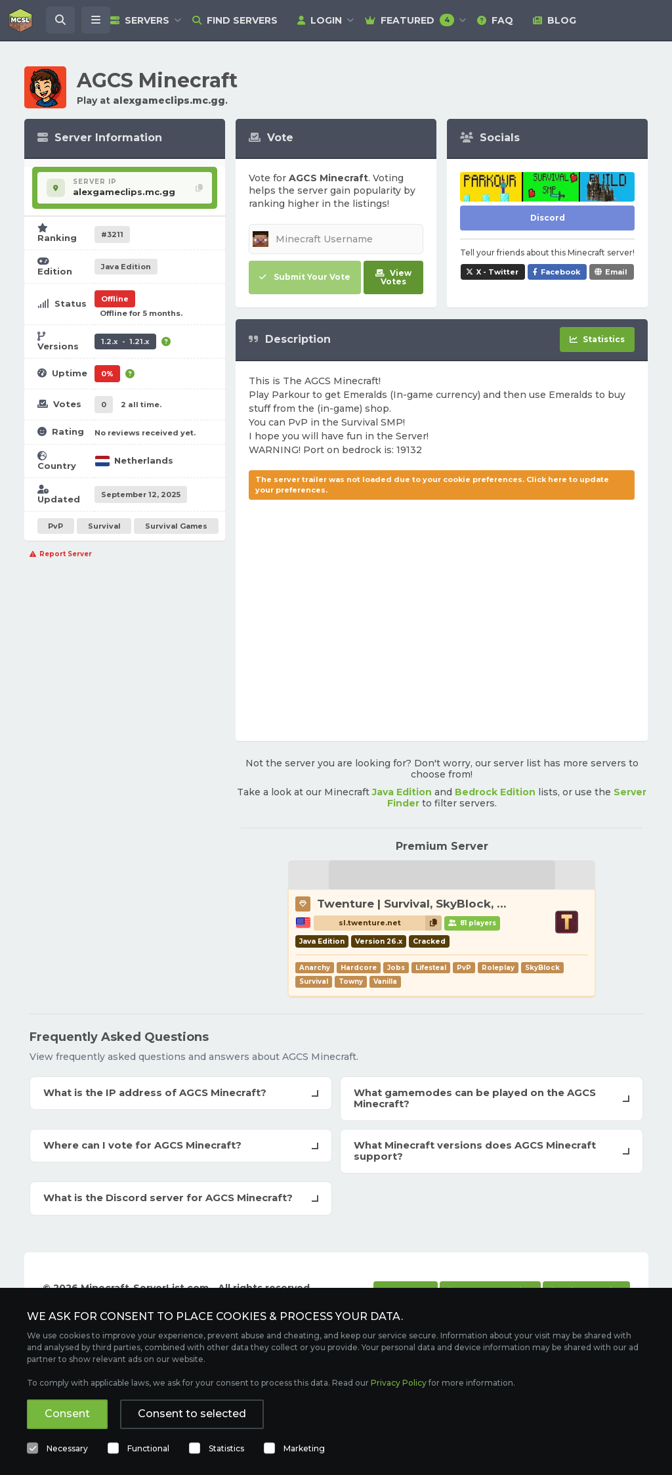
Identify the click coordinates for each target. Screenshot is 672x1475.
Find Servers (235, 20)
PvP (55, 526)
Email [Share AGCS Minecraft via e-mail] (616, 271)
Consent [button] (67, 1413)
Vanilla (385, 981)
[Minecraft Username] (336, 239)
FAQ (495, 20)
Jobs (396, 967)
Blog (554, 20)
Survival (104, 526)
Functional (148, 1448)
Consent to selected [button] (192, 1413)
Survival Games (176, 526)
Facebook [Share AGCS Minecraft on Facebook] (560, 271)
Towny (351, 981)
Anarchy (314, 967)
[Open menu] (95, 20)
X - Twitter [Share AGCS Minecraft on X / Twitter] (497, 271)
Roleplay (498, 967)
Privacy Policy (399, 1383)
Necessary (67, 1448)
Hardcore (359, 967)
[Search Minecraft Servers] (60, 20)
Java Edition (402, 792)
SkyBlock (542, 967)
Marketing (304, 1448)
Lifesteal (430, 967)
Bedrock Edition (495, 792)
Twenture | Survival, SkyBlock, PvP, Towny (441, 903)
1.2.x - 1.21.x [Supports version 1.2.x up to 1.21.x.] (125, 341)
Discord (547, 218)
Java (126, 266)
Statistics (226, 1448)
